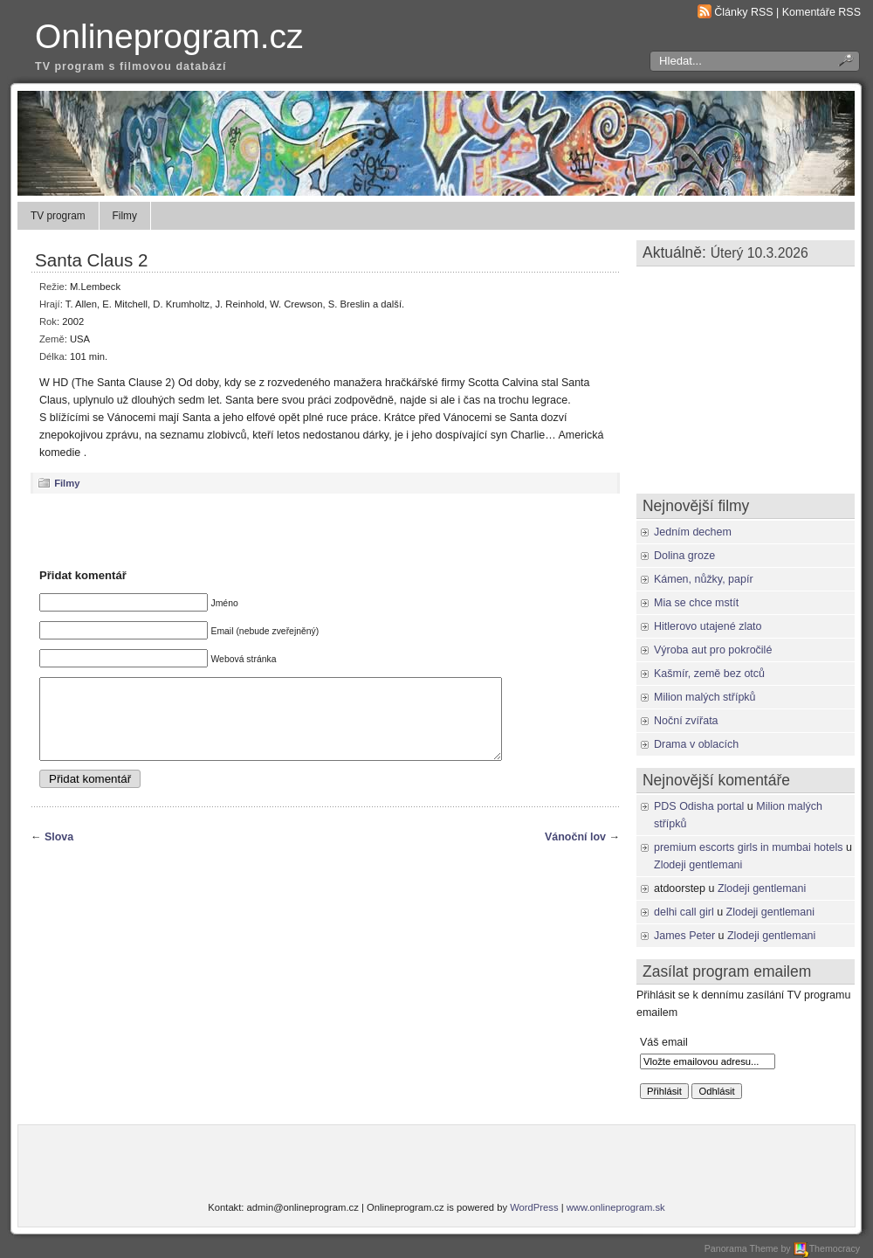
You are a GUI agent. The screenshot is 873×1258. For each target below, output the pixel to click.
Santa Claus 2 (91, 260)
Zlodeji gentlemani (698, 865)
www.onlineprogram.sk (616, 1207)
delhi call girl (684, 912)
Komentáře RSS (821, 12)
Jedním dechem (693, 532)
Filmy (125, 216)
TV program (58, 216)
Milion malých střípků (705, 697)
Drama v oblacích (696, 744)
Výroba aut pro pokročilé (713, 650)
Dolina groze (684, 556)
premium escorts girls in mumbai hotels (748, 847)
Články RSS (743, 12)
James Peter (684, 936)
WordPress (534, 1207)
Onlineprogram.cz (169, 36)
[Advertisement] (326, 530)
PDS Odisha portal (699, 806)
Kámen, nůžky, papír (703, 579)
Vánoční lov (575, 853)
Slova (59, 853)
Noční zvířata (686, 721)
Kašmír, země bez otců (709, 673)
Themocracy (827, 1248)
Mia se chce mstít (696, 603)
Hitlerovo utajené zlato (708, 626)
